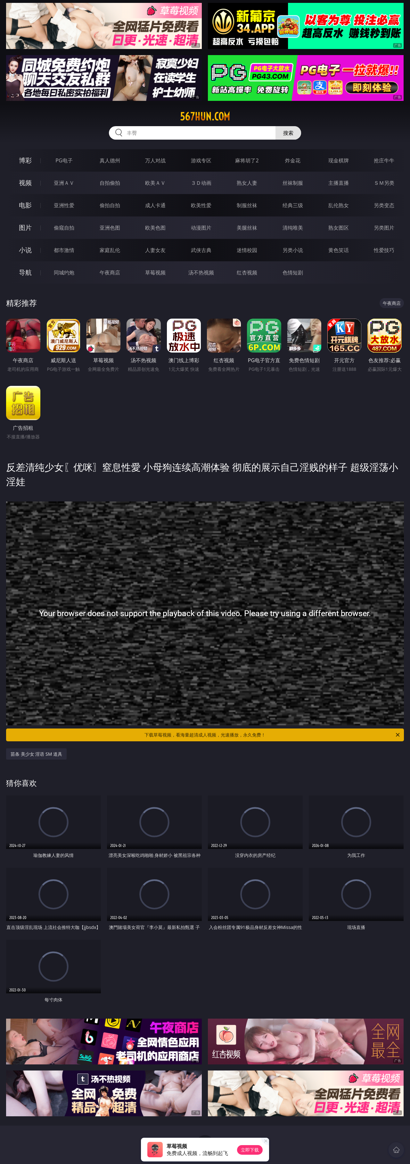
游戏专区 (201, 160)
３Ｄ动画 (201, 182)
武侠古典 (201, 250)
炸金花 (292, 160)
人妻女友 (155, 250)
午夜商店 (110, 272)
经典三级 (293, 205)
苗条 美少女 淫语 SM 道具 (36, 754)
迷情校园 (247, 250)
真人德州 (110, 160)
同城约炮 (64, 272)
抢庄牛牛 (384, 160)
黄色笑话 (338, 250)
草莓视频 (155, 272)
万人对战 (155, 160)
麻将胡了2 (246, 160)
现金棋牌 (338, 160)
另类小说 (293, 250)
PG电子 (63, 160)
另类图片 (384, 227)
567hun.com (205, 116)
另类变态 (384, 205)
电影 (25, 205)
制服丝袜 (247, 205)
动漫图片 (201, 227)
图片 (25, 227)
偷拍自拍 (110, 205)
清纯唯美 (293, 227)
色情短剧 (293, 272)
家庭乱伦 (110, 250)
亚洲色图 (110, 227)
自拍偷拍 (110, 182)
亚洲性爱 (64, 205)
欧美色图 (155, 227)
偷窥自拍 (64, 227)
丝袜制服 (293, 182)
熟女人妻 (247, 182)
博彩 (25, 160)
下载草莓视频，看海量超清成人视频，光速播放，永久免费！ (272, 735)
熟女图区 (338, 227)
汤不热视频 (201, 272)
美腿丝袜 (247, 227)
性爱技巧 (384, 250)
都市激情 (64, 250)
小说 (25, 250)
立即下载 (250, 1150)
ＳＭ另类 (384, 182)
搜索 (288, 132)
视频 (25, 182)
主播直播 (338, 182)
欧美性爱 (201, 205)
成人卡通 (155, 205)
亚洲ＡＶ (64, 182)
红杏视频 (247, 272)
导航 (25, 272)
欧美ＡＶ (155, 182)
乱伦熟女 (338, 205)
